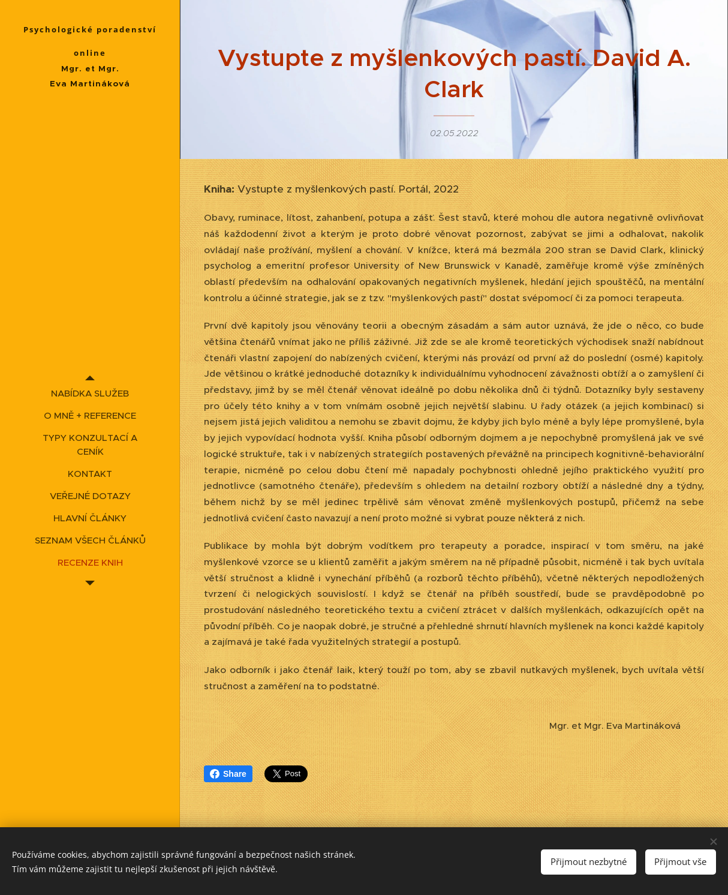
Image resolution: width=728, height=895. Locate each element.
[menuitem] (90, 393)
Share (228, 774)
